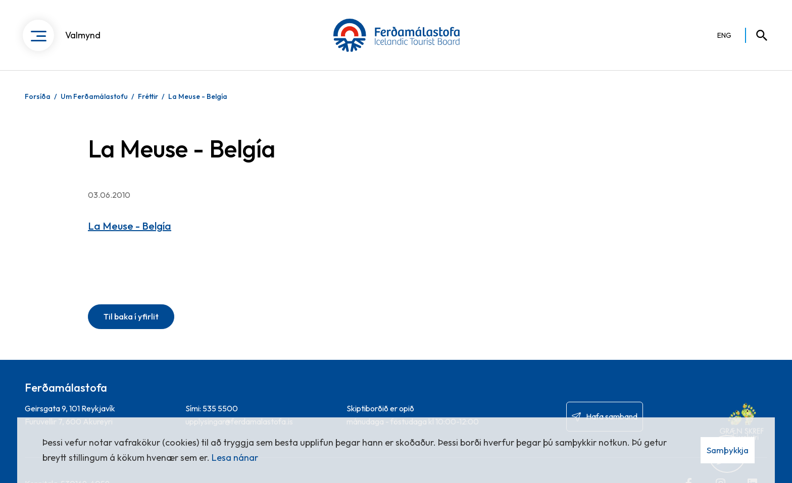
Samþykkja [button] (728, 450)
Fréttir (148, 96)
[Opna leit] (757, 35)
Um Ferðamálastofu (94, 96)
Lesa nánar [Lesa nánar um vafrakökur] (235, 457)
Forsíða (38, 96)
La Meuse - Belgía (197, 96)
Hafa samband (611, 416)
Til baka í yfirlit (131, 316)
